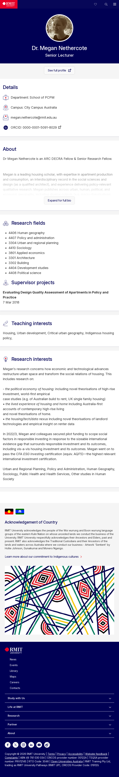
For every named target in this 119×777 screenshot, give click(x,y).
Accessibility (75, 753)
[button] (106, 4)
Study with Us (16, 698)
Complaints (11, 757)
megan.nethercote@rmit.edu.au (34, 117)
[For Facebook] (8, 744)
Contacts (15, 687)
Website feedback (96, 753)
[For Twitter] (15, 744)
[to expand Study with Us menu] (110, 698)
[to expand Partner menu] (110, 724)
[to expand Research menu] (110, 716)
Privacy (61, 753)
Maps (13, 676)
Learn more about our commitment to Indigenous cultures (43, 556)
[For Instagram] (23, 744)
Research (14, 715)
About (11, 733)
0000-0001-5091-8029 (40, 127)
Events (14, 665)
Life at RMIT (15, 706)
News (13, 659)
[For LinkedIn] (31, 744)
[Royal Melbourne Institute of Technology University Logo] (14, 653)
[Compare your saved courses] (97, 4)
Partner (12, 724)
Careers (14, 682)
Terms (51, 753)
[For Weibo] (47, 744)
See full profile (57, 70)
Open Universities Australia (67, 761)
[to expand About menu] (110, 733)
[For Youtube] (39, 744)
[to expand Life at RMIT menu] (110, 707)
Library (14, 670)
